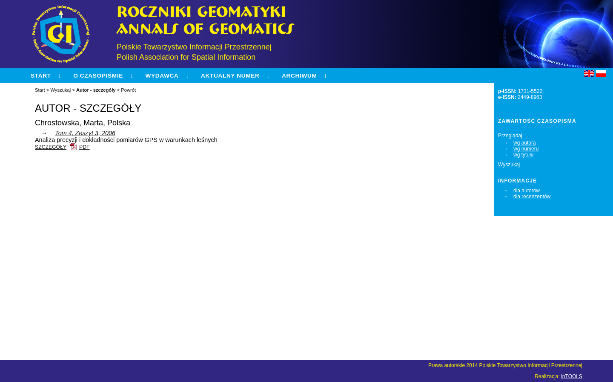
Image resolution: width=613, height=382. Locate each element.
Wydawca (161, 75)
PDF (84, 147)
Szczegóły (50, 147)
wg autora (524, 143)
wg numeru (526, 149)
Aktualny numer (230, 75)
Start (41, 75)
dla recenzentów (531, 197)
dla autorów (526, 191)
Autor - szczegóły (96, 90)
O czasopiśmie (98, 75)
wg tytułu (523, 155)
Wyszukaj (509, 165)
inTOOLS (571, 376)
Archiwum (299, 75)
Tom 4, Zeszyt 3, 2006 (85, 133)
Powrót (128, 90)
